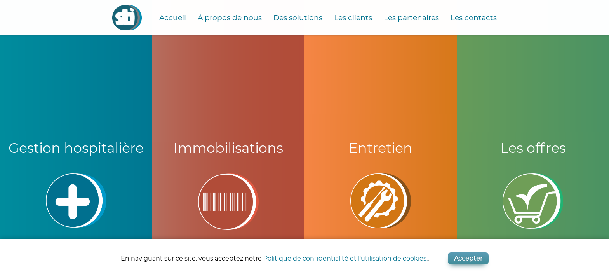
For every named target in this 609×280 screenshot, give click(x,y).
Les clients (353, 17)
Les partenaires (411, 17)
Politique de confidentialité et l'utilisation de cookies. (345, 258)
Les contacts (474, 17)
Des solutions (297, 17)
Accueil (172, 17)
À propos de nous (230, 17)
